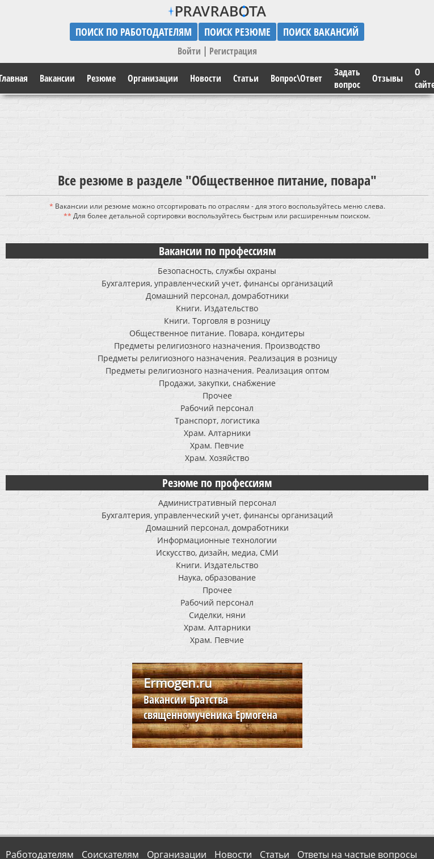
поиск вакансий (321, 32)
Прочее (217, 395)
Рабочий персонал (217, 408)
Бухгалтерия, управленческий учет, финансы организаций (217, 283)
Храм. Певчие (217, 445)
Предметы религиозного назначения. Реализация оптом (217, 370)
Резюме (101, 78)
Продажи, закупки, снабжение (217, 383)
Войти (189, 51)
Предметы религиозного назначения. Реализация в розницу (217, 358)
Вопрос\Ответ (296, 78)
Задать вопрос (347, 78)
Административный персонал (217, 502)
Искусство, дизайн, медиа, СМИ (217, 552)
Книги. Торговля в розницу (217, 320)
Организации (153, 78)
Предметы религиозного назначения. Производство (217, 345)
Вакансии (57, 78)
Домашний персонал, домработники (217, 295)
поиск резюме (237, 32)
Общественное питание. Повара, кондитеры (217, 333)
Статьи (246, 78)
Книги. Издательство (217, 308)
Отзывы (387, 78)
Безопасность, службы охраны (217, 270)
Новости (205, 78)
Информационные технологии (217, 540)
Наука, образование (217, 577)
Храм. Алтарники (217, 433)
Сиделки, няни (217, 615)
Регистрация (233, 51)
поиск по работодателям (133, 32)
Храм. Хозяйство (217, 457)
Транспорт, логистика (217, 420)
